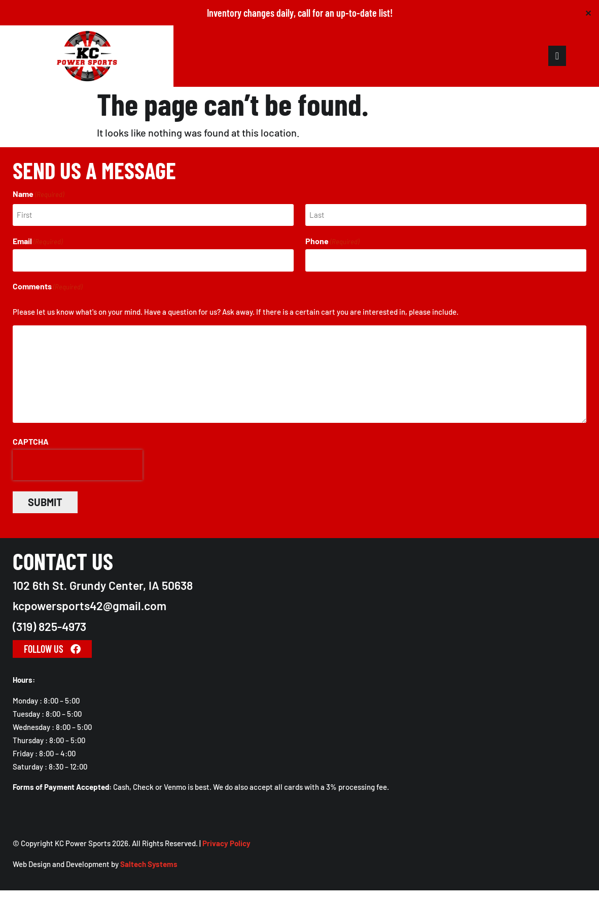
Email (37, 253)
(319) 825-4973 (49, 636)
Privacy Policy (226, 852)
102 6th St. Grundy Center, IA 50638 (103, 595)
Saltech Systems (149, 873)
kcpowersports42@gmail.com (89, 616)
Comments (47, 296)
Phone (332, 253)
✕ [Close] (588, 13)
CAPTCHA (31, 451)
